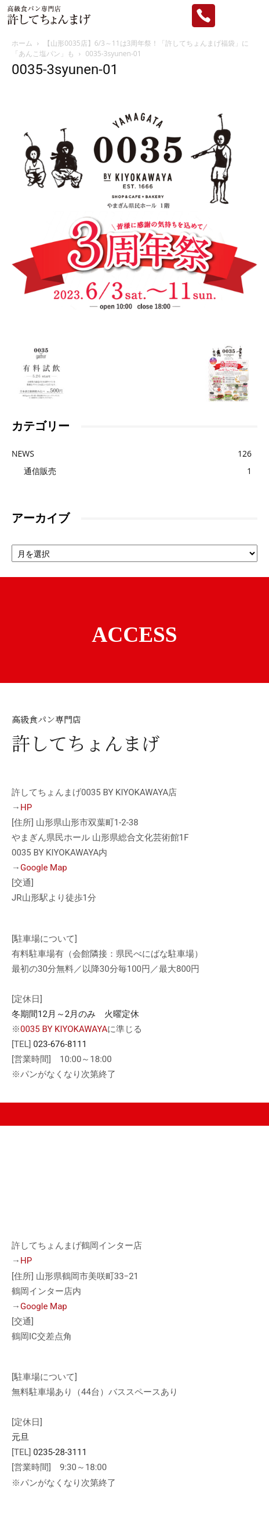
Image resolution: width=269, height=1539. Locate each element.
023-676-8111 (60, 1044)
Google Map (43, 867)
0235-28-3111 (60, 1452)
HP (26, 807)
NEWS (23, 453)
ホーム (22, 43)
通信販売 (40, 470)
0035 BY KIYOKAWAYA (63, 1029)
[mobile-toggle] (250, 15)
